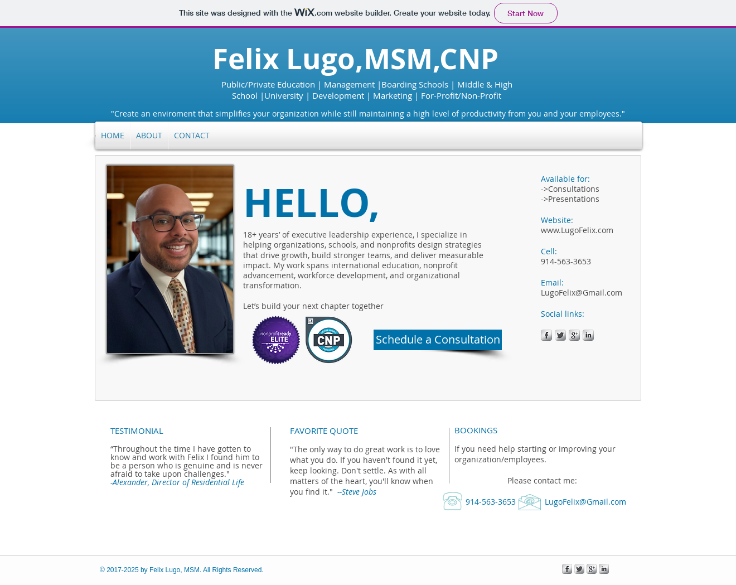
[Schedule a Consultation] (438, 340)
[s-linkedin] (588, 335)
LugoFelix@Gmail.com (581, 292)
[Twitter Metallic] (560, 335)
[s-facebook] (546, 335)
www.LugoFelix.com (577, 230)
